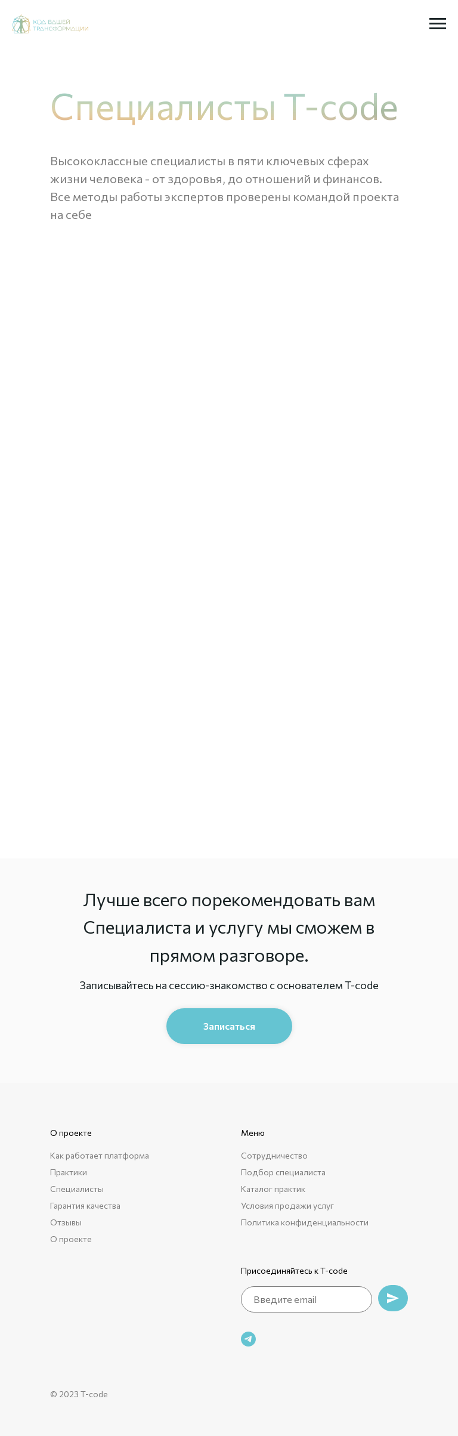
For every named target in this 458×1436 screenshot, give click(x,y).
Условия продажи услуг (287, 1205)
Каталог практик (273, 1189)
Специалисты (77, 1189)
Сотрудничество (274, 1155)
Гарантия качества (85, 1205)
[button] (229, 1026)
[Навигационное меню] (437, 24)
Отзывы (66, 1222)
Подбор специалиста (283, 1172)
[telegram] (248, 1339)
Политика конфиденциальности (305, 1222)
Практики (68, 1172)
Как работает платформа (99, 1155)
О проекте (71, 1239)
